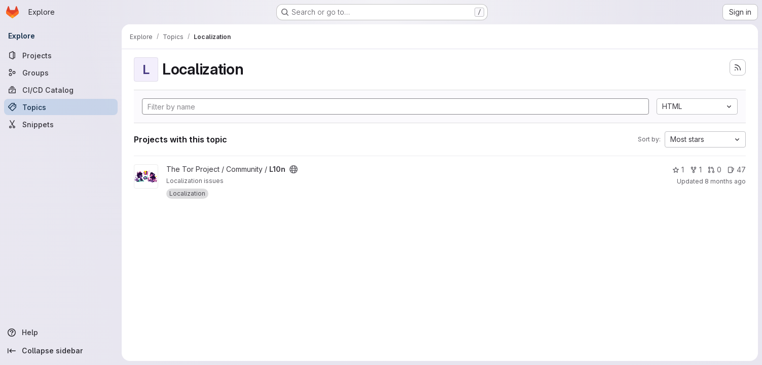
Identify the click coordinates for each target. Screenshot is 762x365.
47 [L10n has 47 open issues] (737, 169)
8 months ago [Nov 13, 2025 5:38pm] (725, 181)
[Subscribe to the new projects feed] (738, 67)
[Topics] (61, 107)
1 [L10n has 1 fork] (696, 169)
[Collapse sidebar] (61, 351)
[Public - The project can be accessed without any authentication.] (293, 169)
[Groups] (61, 72)
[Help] (61, 332)
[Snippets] (61, 124)
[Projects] (61, 55)
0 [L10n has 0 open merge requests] (714, 169)
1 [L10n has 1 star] (678, 169)
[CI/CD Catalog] (61, 90)
